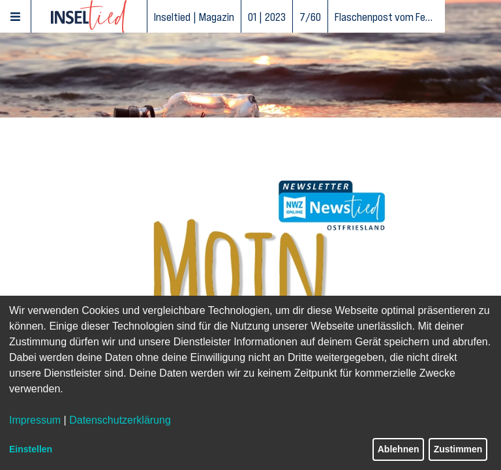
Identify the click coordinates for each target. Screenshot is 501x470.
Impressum (35, 420)
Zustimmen (458, 449)
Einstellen (30, 449)
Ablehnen (398, 449)
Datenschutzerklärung (120, 420)
